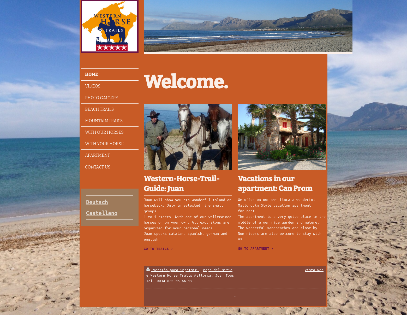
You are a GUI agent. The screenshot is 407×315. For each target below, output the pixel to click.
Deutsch (97, 202)
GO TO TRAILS (156, 249)
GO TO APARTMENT (253, 248)
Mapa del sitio (217, 269)
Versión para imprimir (172, 269)
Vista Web (314, 269)
